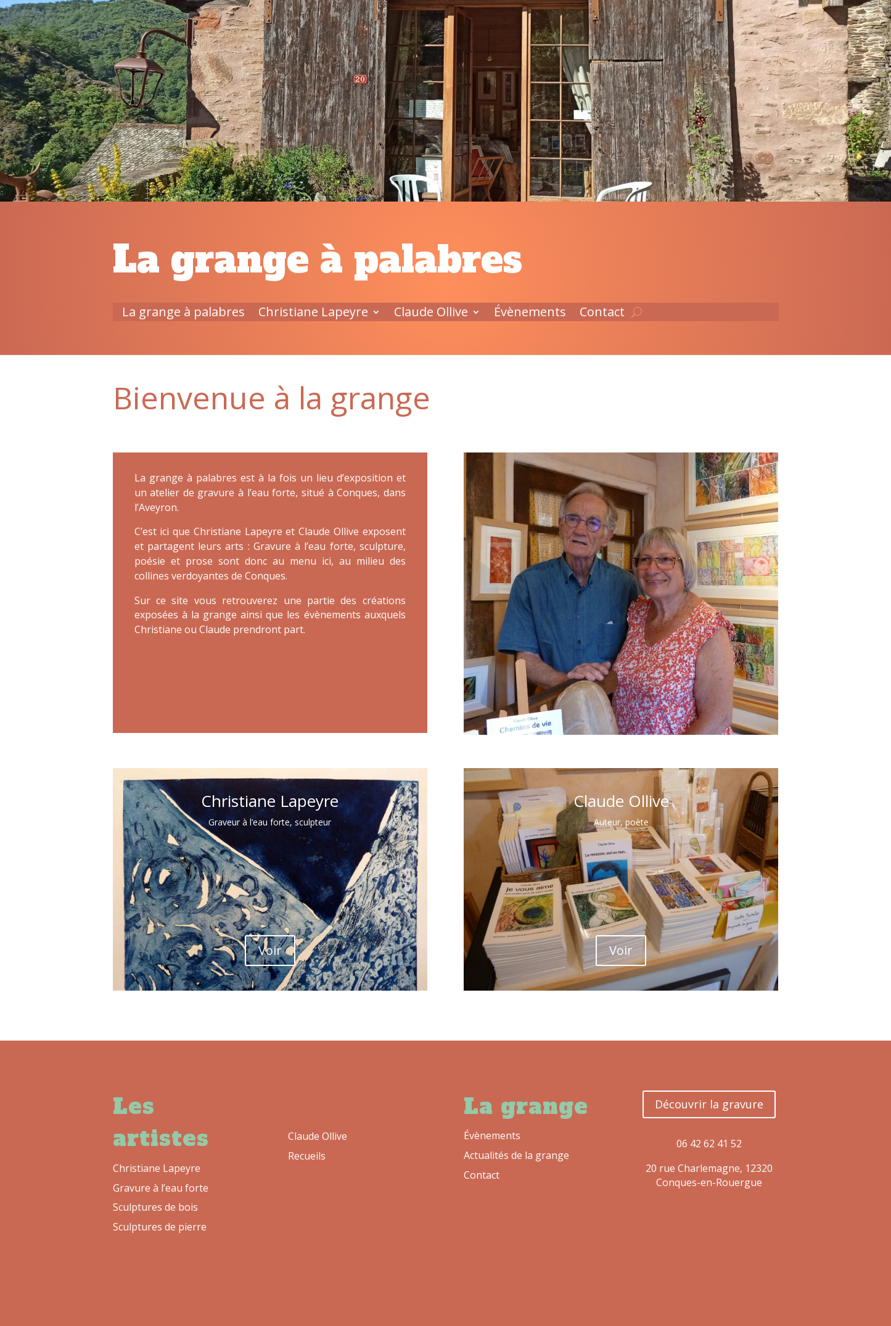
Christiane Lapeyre (313, 314)
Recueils (307, 1156)
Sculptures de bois (155, 1207)
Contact (602, 314)
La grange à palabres (183, 314)
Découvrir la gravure (709, 1104)
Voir (270, 950)
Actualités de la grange (516, 1155)
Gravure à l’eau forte (160, 1188)
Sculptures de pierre (160, 1227)
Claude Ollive (431, 314)
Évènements (530, 314)
